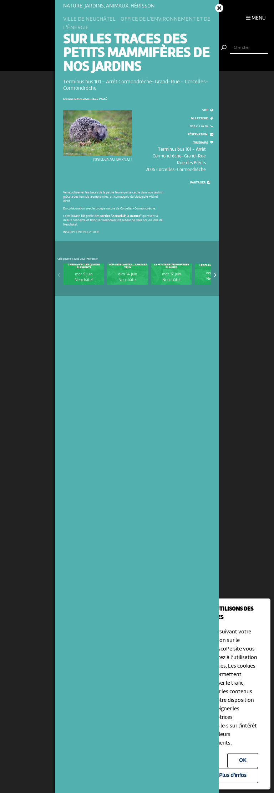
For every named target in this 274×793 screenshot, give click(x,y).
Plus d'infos (233, 775)
